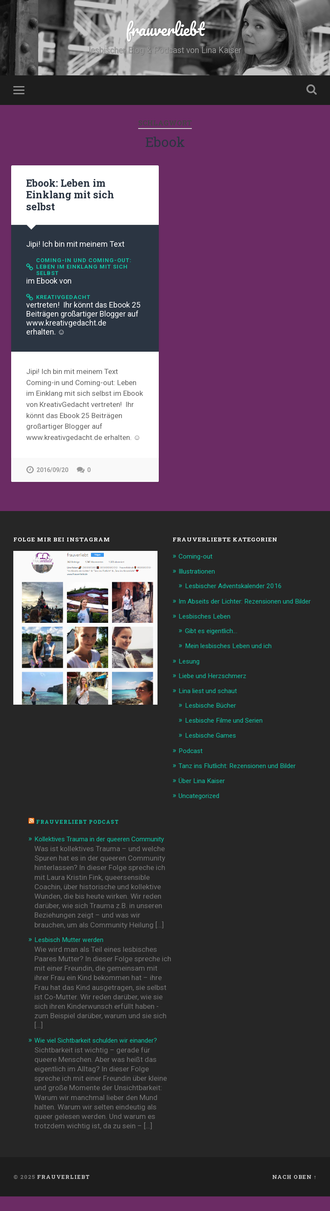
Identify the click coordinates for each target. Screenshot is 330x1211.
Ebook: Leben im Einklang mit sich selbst (84, 191)
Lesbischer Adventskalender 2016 (240, 579)
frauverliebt (165, 30)
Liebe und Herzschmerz (217, 677)
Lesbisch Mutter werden (73, 947)
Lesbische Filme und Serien (229, 720)
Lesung (190, 662)
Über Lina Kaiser (204, 779)
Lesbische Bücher (213, 706)
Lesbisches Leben (207, 618)
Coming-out (198, 550)
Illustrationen (200, 565)
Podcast (192, 750)
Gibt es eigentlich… (215, 632)
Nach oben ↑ (294, 1193)
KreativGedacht (66, 290)
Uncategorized (202, 794)
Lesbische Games (213, 735)
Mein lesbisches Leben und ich (233, 647)
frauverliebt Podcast (80, 820)
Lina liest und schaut (212, 692)
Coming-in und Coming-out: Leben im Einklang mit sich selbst (87, 258)
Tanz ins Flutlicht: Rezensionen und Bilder (245, 765)
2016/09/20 (52, 463)
